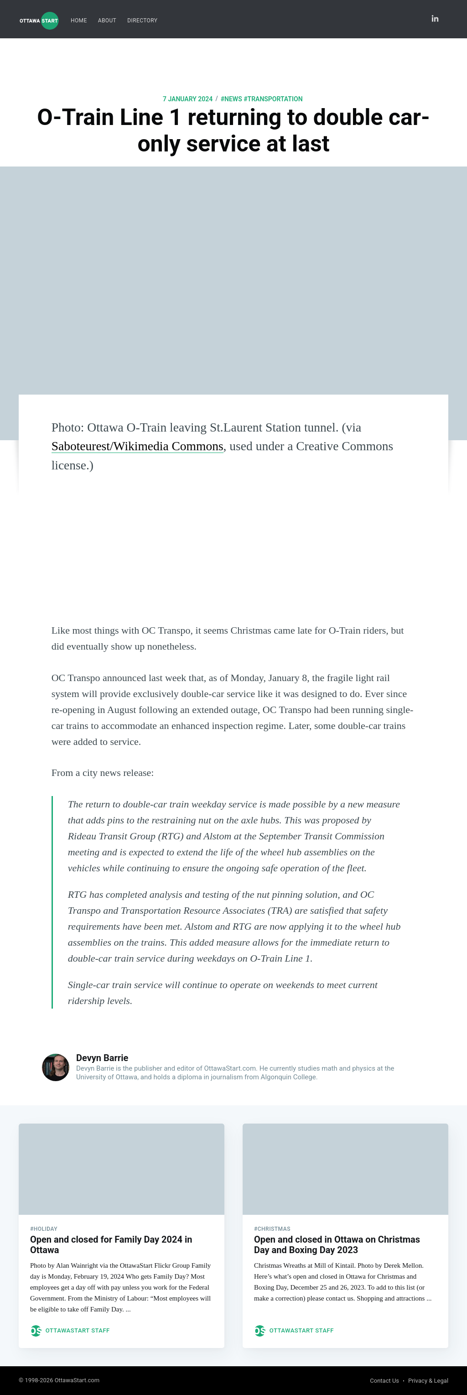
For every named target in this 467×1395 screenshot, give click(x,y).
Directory (142, 20)
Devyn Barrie (102, 1057)
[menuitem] (79, 21)
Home (79, 20)
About (107, 20)
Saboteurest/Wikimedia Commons (137, 446)
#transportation (273, 99)
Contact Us (384, 1380)
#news (231, 99)
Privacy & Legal (428, 1380)
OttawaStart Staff (78, 1330)
